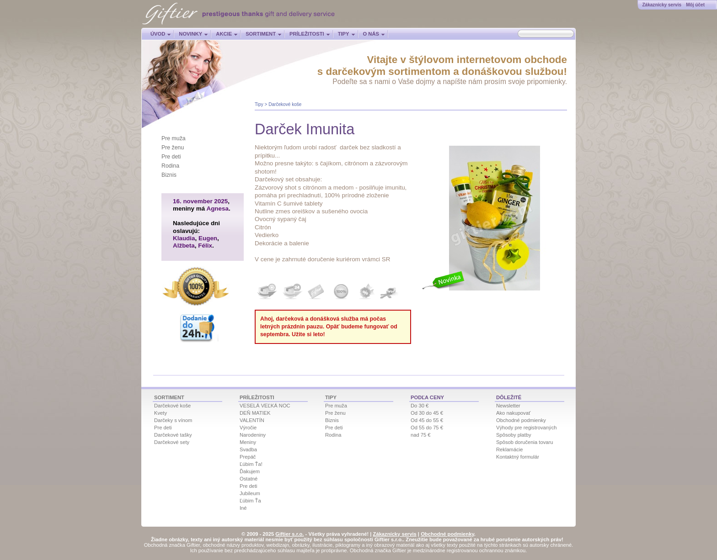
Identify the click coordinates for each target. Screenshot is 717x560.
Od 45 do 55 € (427, 420)
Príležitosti (306, 34)
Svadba (248, 449)
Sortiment (261, 34)
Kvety (160, 413)
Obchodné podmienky (521, 420)
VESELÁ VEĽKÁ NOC (265, 405)
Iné (243, 508)
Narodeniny (253, 435)
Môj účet (695, 4)
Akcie (224, 34)
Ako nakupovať (513, 413)
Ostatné (248, 478)
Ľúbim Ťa (250, 500)
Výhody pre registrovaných (526, 427)
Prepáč (248, 457)
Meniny (248, 442)
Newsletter (508, 405)
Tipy (343, 34)
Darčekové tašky (173, 435)
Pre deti (171, 156)
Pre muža (173, 138)
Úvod (157, 34)
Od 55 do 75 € (427, 427)
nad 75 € (421, 435)
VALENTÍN (252, 420)
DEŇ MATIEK (255, 413)
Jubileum (250, 493)
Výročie (248, 427)
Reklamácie (509, 449)
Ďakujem (250, 471)
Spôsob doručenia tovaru (524, 442)
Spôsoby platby (513, 435)
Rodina (170, 166)
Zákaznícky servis (661, 4)
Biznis (169, 175)
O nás (371, 34)
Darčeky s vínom (173, 420)
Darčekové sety (171, 442)
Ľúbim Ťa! (251, 464)
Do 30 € (419, 405)
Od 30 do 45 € (427, 413)
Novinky (190, 34)
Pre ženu (172, 147)
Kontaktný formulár (517, 457)
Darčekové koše (284, 104)
